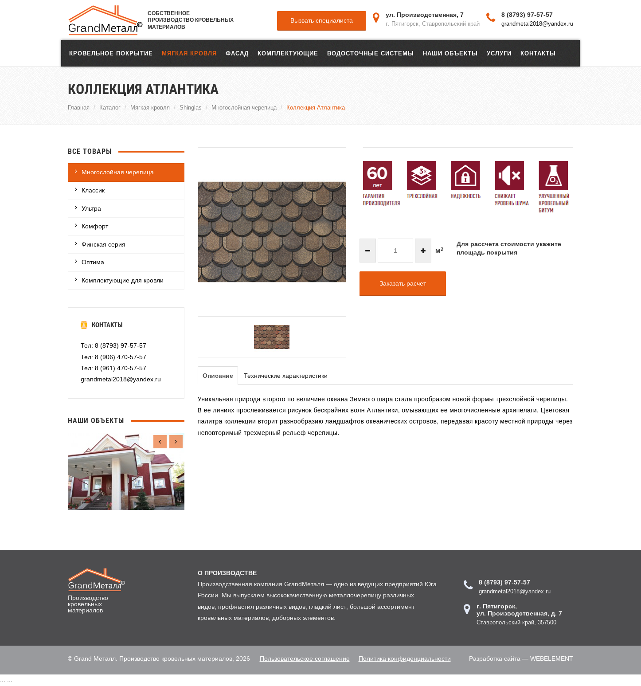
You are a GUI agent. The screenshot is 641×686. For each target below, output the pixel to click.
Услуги (499, 53)
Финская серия (103, 244)
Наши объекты (450, 53)
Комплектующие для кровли (123, 280)
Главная (79, 107)
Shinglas (191, 107)
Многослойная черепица (244, 107)
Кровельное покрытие (111, 53)
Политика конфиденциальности (405, 658)
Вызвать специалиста (321, 20)
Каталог (110, 107)
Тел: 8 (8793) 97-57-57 (113, 345)
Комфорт (95, 226)
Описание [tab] (218, 375)
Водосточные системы (370, 53)
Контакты (538, 53)
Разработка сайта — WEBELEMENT (521, 658)
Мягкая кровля (189, 53)
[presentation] (160, 441)
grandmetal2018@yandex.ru (537, 23)
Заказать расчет (402, 283)
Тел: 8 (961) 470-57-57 (113, 368)
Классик (93, 190)
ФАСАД (237, 53)
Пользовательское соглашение (305, 658)
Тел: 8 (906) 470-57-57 (113, 357)
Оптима (93, 262)
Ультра (91, 208)
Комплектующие (288, 53)
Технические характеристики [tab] (286, 375)
